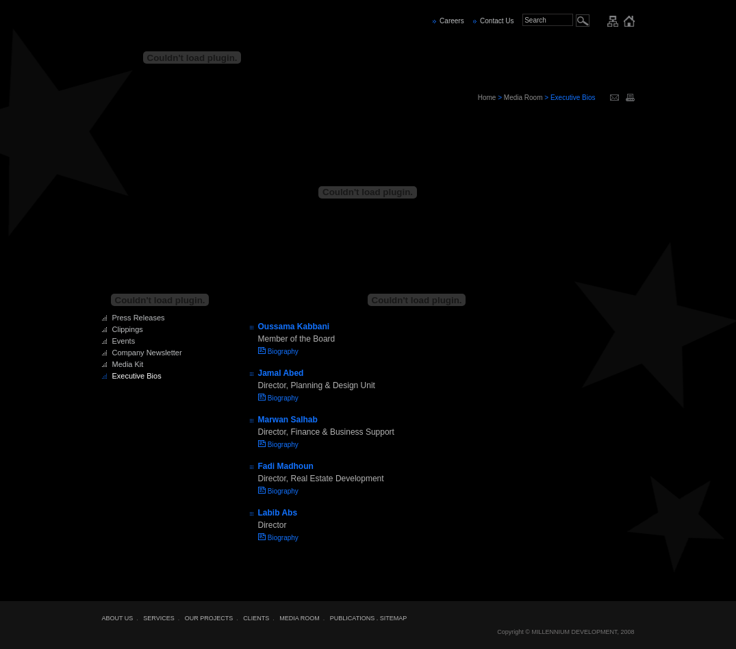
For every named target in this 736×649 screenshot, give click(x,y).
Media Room (523, 97)
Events (124, 341)
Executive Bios (137, 376)
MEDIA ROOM (299, 618)
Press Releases (138, 318)
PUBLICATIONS (352, 618)
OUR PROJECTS (209, 618)
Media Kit (128, 364)
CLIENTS (256, 618)
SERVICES (158, 618)
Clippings (127, 329)
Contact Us (496, 21)
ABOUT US (118, 618)
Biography (283, 351)
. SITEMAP (392, 618)
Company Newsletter (147, 352)
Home (487, 97)
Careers (452, 21)
